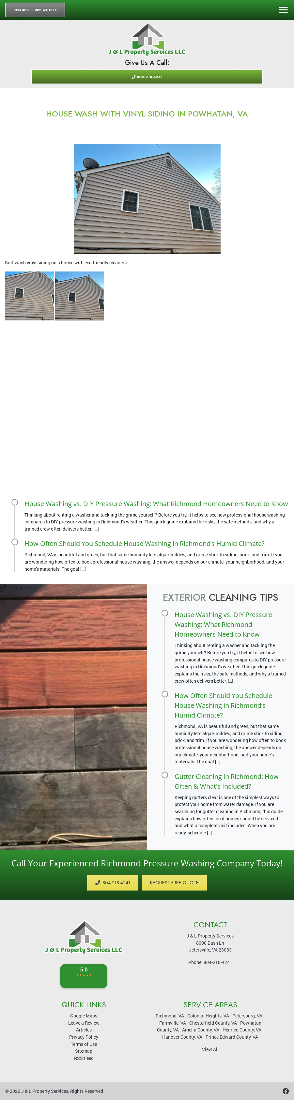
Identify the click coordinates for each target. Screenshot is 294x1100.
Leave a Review (84, 1023)
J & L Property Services (44, 1091)
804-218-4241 (147, 76)
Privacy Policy (83, 1037)
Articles (84, 1030)
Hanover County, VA (182, 1037)
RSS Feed (84, 1058)
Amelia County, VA (200, 1030)
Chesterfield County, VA (213, 1023)
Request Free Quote (35, 9)
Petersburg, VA (247, 1016)
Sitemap (83, 1051)
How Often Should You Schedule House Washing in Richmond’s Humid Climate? (144, 543)
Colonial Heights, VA (208, 1016)
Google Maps (83, 1016)
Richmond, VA (170, 1016)
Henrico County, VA (242, 1030)
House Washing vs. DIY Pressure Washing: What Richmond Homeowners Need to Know (156, 503)
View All (210, 1049)
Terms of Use (84, 1044)
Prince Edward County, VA (232, 1037)
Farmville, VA (172, 1023)
